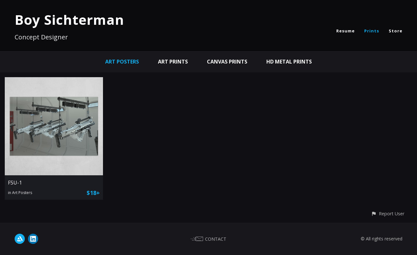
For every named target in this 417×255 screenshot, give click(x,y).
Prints (371, 31)
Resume (345, 31)
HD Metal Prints (289, 61)
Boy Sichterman (69, 19)
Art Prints (173, 61)
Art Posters (122, 61)
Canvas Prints (227, 61)
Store (395, 31)
